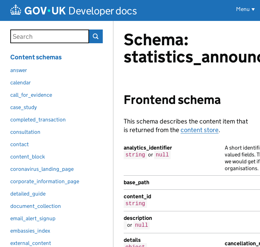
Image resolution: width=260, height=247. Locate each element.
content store (200, 130)
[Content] (186, 134)
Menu (243, 9)
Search (96, 36)
